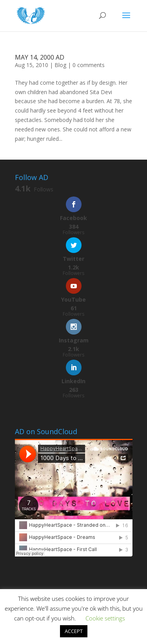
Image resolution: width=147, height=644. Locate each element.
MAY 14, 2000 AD (39, 57)
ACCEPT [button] (74, 631)
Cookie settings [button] (105, 618)
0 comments (89, 65)
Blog (60, 65)
